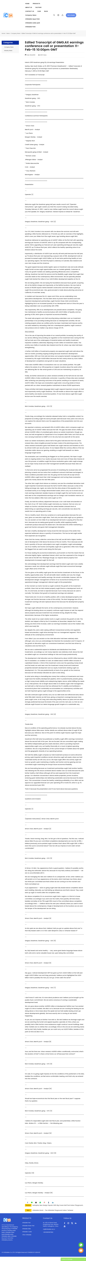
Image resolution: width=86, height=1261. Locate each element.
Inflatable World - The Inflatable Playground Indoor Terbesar (53, 1210)
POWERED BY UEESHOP (33, 1252)
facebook (28, 1203)
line (32, 1203)
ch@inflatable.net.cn (49, 1229)
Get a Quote (71, 15)
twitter (36, 1203)
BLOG (46, 11)
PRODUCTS (36, 4)
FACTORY (38, 7)
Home (3, 33)
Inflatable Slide (26, 1229)
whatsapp (40, 1203)
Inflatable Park (30, 27)
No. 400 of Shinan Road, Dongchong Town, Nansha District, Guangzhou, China (50, 1224)
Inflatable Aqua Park (32, 19)
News (8, 33)
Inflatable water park (32, 23)
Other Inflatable (26, 1235)
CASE (39, 11)
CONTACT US (29, 11)
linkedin (53, 1203)
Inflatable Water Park (28, 1226)
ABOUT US (28, 7)
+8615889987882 (48, 1232)
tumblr (49, 1203)
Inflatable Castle (27, 1232)
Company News (30, 15)
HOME (27, 4)
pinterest (44, 1203)
